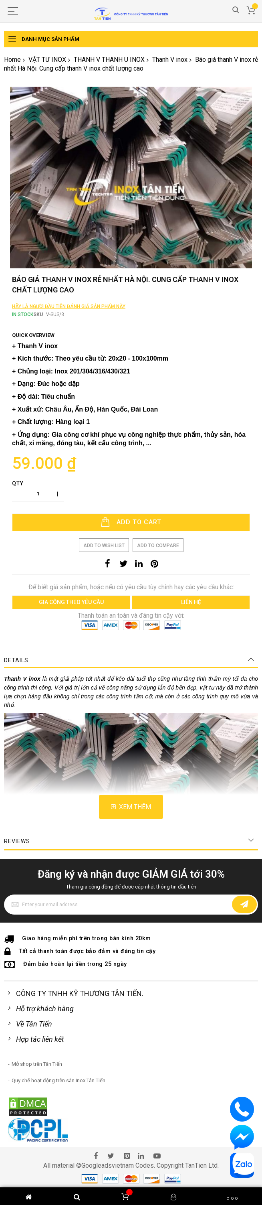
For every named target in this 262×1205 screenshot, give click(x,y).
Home (12, 59)
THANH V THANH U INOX (109, 59)
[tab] (131, 721)
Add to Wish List (104, 606)
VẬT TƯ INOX (47, 59)
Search (236, 10)
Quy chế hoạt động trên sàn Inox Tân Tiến (58, 1141)
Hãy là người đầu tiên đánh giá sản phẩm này (68, 367)
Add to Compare (158, 606)
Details (16, 721)
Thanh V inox (169, 59)
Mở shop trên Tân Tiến (37, 1125)
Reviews (17, 902)
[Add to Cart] (131, 583)
